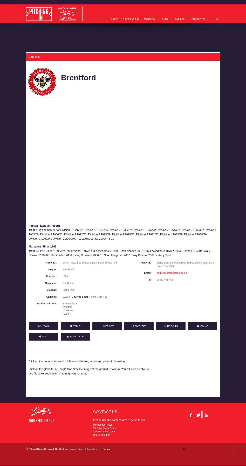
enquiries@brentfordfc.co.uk (172, 272)
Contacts (179, 18)
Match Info (149, 18)
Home (114, 18)
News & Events (131, 18)
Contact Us (105, 412)
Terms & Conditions (87, 449)
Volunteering (198, 18)
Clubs (165, 18)
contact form (119, 420)
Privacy (106, 449)
